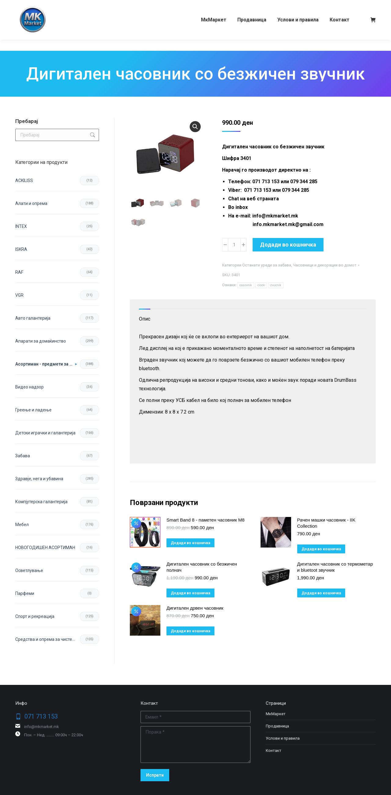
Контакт (273, 750)
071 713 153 (39, 5)
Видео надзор (29, 386)
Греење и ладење (33, 409)
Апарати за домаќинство (40, 341)
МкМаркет (276, 713)
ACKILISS (24, 180)
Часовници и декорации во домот (324, 265)
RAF (19, 272)
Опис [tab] (144, 319)
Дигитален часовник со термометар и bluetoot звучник (335, 567)
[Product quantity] (234, 244)
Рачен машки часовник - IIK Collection (326, 523)
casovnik (245, 285)
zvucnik (275, 285)
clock (261, 285)
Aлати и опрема (31, 203)
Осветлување (29, 570)
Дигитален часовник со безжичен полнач (201, 567)
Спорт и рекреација (34, 616)
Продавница (277, 726)
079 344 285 (74, 5)
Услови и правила (283, 738)
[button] (195, 126)
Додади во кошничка (288, 244)
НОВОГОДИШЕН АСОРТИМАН (45, 547)
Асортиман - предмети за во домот (46, 364)
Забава (22, 455)
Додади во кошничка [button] (190, 543)
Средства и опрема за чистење (47, 639)
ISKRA (21, 249)
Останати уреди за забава (266, 265)
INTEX (21, 226)
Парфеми (24, 593)
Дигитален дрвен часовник (194, 608)
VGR (19, 295)
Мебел (22, 524)
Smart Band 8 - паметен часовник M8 (205, 519)
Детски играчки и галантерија (45, 432)
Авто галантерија (32, 318)
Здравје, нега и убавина (39, 478)
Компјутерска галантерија (41, 501)
